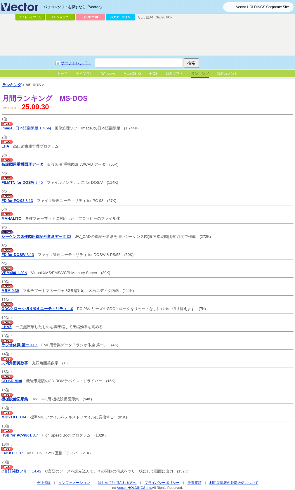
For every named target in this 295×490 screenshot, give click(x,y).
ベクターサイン (120, 17)
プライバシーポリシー (162, 482)
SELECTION (164, 17)
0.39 (10, 290)
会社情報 (44, 482)
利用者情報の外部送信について (233, 482)
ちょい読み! (145, 17)
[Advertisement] (133, 66)
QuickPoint (90, 17)
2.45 (22, 182)
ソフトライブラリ (30, 17)
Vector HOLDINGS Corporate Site (262, 7)
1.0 (37, 309)
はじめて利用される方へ (117, 482)
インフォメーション (74, 482)
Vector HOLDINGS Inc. (134, 487)
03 (36, 236)
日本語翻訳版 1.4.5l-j (26, 128)
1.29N (14, 273)
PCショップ (60, 17)
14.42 (21, 471)
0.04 (13, 417)
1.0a (19, 345)
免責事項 (195, 482)
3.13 (17, 200)
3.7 (19, 435)
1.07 (12, 453)
